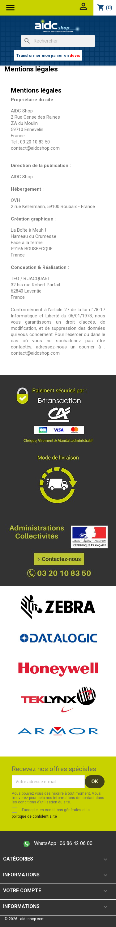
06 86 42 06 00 (58, 843)
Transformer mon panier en (48, 55)
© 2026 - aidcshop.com (25, 919)
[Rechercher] (58, 41)
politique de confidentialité (34, 816)
